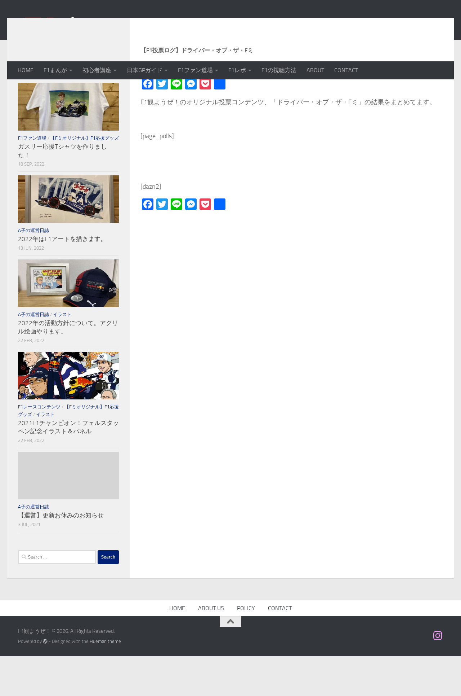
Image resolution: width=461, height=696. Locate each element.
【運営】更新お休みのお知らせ (61, 555)
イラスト (62, 354)
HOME (25, 70)
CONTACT (346, 70)
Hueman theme (105, 681)
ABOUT (315, 70)
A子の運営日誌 (33, 270)
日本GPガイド (144, 70)
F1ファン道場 (195, 70)
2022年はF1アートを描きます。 (62, 278)
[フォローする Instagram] (438, 675)
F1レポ (237, 70)
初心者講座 (96, 70)
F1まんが (55, 70)
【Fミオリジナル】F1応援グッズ (84, 177)
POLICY (246, 647)
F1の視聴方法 (278, 70)
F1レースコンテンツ (39, 446)
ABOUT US (211, 647)
